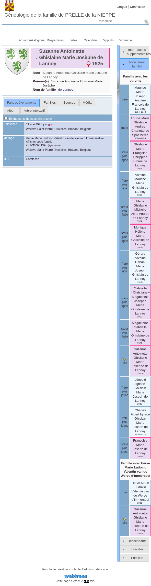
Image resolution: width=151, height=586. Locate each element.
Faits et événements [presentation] (21, 102)
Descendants (137, 541)
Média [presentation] (87, 102)
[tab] (71, 58)
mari (125, 492)
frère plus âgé (125, 184)
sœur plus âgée (124, 156)
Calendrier (90, 40)
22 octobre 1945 (36, 145)
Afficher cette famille (39, 141)
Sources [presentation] (69, 102)
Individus (137, 549)
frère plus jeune (124, 391)
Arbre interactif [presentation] (34, 110)
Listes (73, 40)
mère (124, 128)
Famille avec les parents (135, 78)
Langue (121, 7)
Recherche (125, 40)
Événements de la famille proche (28, 118)
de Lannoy (65, 89)
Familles (137, 558)
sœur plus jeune (124, 448)
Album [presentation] (11, 110)
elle (124, 521)
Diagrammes (55, 40)
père (125, 99)
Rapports (108, 40)
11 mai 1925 (34, 124)
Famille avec (135, 469)
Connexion (137, 7)
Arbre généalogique (32, 40)
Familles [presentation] (50, 102)
